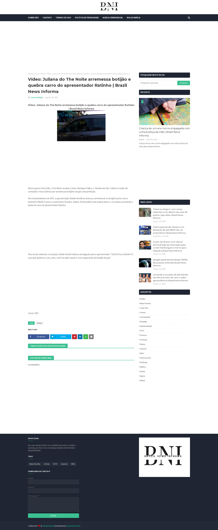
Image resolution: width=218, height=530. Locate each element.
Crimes (142, 312)
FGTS (142, 330)
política (143, 367)
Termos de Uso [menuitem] (63, 17)
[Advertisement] (109, 47)
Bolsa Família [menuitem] (133, 17)
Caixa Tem (144, 308)
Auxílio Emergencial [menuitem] (113, 17)
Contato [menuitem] (47, 17)
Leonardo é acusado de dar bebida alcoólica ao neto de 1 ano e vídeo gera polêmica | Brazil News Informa (170, 277)
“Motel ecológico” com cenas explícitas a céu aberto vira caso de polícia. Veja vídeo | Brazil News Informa (170, 213)
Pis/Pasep (143, 362)
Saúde (142, 371)
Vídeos (42, 74)
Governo (143, 349)
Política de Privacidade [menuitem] (87, 17)
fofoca (142, 344)
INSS (142, 353)
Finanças (143, 340)
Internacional (145, 358)
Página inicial (33, 74)
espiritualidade (146, 326)
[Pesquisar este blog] (158, 83)
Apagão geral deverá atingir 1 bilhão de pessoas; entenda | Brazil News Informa (170, 262)
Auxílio (142, 299)
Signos (142, 376)
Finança (143, 335)
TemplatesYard (48, 526)
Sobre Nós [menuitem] (33, 17)
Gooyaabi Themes (73, 526)
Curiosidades (145, 317)
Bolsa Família (145, 303)
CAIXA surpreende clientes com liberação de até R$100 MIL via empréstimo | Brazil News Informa (169, 230)
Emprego (143, 321)
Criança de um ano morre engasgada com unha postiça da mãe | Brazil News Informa (164, 132)
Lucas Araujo (37, 97)
